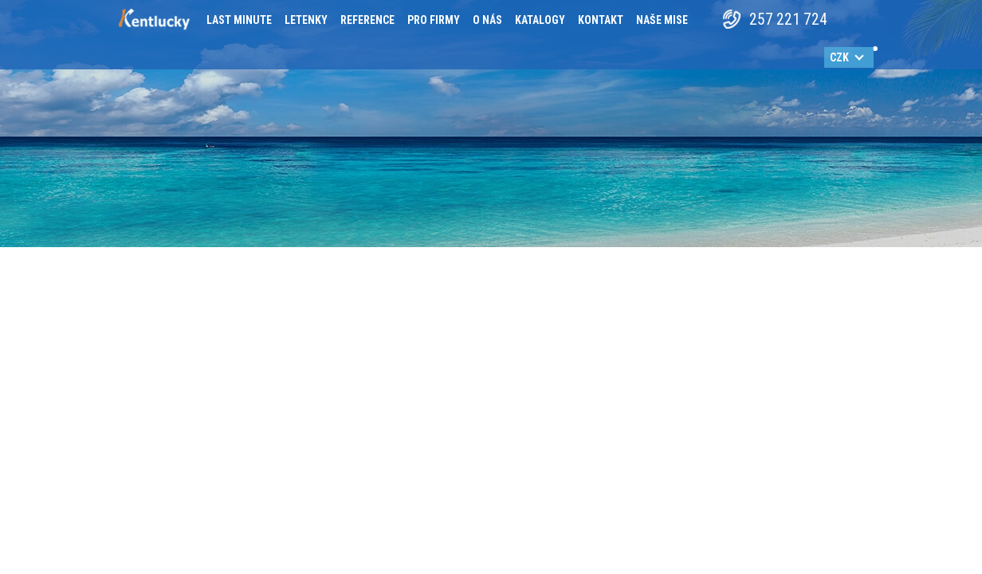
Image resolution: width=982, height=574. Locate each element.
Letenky (306, 20)
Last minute (239, 20)
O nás (487, 20)
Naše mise (662, 20)
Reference (367, 20)
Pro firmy (433, 20)
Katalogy (540, 20)
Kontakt (600, 20)
